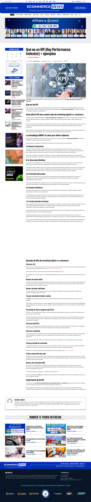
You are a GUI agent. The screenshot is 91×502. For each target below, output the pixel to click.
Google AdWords (50, 268)
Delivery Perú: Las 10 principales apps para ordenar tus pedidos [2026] (75, 427)
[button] (79, 14)
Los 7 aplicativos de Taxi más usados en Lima (35, 439)
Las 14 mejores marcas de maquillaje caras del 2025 (35, 451)
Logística (13, 97)
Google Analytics (69, 350)
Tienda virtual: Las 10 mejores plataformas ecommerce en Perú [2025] (34, 427)
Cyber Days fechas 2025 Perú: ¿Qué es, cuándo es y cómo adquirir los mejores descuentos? (76, 451)
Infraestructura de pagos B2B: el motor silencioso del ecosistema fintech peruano (16, 125)
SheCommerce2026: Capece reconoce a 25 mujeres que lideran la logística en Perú (17, 93)
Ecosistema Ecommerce (33, 57)
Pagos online (14, 88)
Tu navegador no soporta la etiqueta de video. (45, 28)
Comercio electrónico (16, 106)
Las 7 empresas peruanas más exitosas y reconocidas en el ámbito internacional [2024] (76, 439)
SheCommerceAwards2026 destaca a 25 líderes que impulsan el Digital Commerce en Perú (18, 102)
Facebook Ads (58, 268)
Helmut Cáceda (36, 61)
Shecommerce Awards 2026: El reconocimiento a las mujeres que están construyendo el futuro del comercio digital (17, 113)
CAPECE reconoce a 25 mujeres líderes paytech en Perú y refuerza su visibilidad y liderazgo (17, 83)
